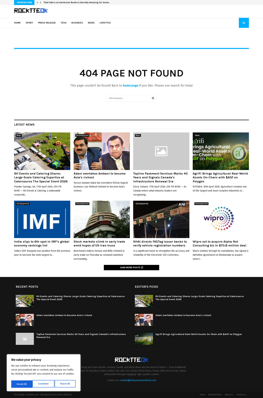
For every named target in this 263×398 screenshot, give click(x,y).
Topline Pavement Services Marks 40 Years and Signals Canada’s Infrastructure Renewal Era (160, 177)
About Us (229, 394)
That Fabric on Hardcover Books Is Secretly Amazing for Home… (77, 2)
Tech (63, 22)
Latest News (24, 124)
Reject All (44, 384)
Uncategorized (82, 135)
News (91, 22)
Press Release (47, 22)
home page (130, 85)
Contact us (241, 394)
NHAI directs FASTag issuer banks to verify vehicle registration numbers (160, 243)
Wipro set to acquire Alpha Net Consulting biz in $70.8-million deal (219, 243)
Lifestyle (105, 22)
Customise (22, 384)
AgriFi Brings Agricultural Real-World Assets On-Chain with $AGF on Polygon (220, 177)
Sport (29, 22)
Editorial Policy (215, 394)
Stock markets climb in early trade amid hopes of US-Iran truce (99, 243)
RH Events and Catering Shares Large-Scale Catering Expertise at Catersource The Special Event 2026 (41, 177)
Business (77, 22)
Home (17, 22)
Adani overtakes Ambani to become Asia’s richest (64, 315)
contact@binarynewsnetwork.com (138, 380)
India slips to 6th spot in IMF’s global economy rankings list (41, 243)
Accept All (65, 384)
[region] (44, 373)
